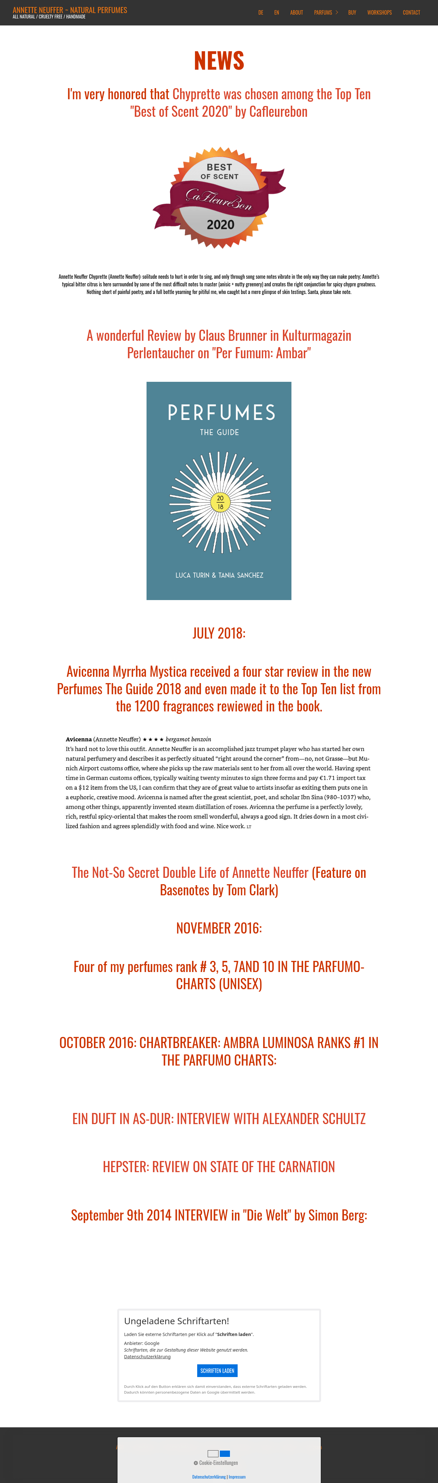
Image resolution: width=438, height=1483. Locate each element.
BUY (352, 12)
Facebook (289, 1447)
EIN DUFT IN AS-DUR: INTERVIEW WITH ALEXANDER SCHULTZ (219, 1118)
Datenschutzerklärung (147, 1357)
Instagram (313, 1447)
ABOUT (296, 12)
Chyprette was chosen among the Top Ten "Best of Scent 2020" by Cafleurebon (250, 102)
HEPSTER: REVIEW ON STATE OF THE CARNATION (219, 1166)
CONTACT (411, 12)
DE (260, 12)
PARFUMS (323, 12)
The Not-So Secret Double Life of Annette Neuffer (190, 872)
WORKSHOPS (379, 12)
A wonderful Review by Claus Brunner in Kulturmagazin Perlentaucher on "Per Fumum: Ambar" (219, 343)
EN (276, 12)
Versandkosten (143, 1447)
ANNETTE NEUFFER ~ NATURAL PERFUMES (70, 9)
